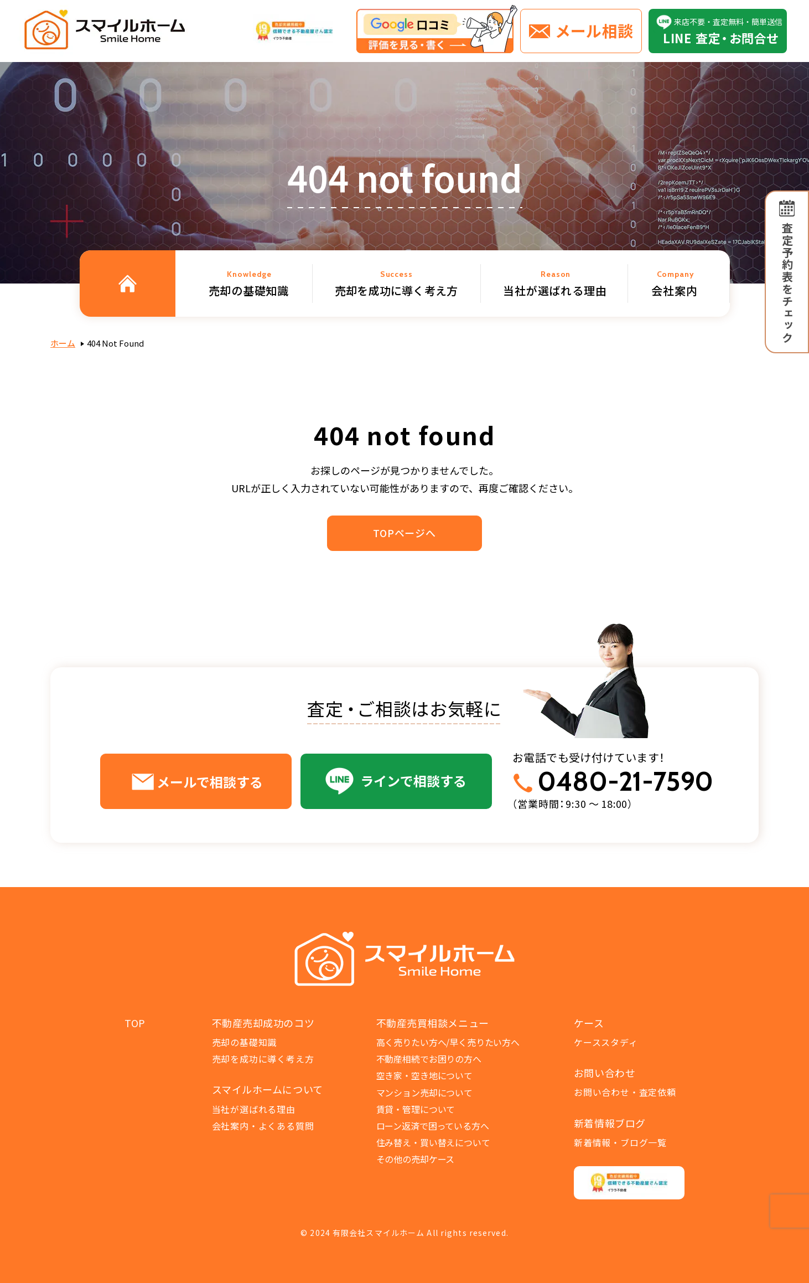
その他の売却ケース (415, 1159)
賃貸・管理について (415, 1109)
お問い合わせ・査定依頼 (625, 1092)
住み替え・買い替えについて (433, 1142)
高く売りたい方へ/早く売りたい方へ (448, 1042)
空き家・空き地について (424, 1075)
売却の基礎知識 (244, 1042)
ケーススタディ (606, 1042)
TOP (135, 1023)
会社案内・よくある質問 (263, 1125)
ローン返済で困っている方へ (432, 1125)
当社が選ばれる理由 (253, 1109)
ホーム (62, 343)
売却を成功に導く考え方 (263, 1058)
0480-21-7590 (625, 781)
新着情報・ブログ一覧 (620, 1142)
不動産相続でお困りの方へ (428, 1058)
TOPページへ (404, 532)
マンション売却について (424, 1092)
